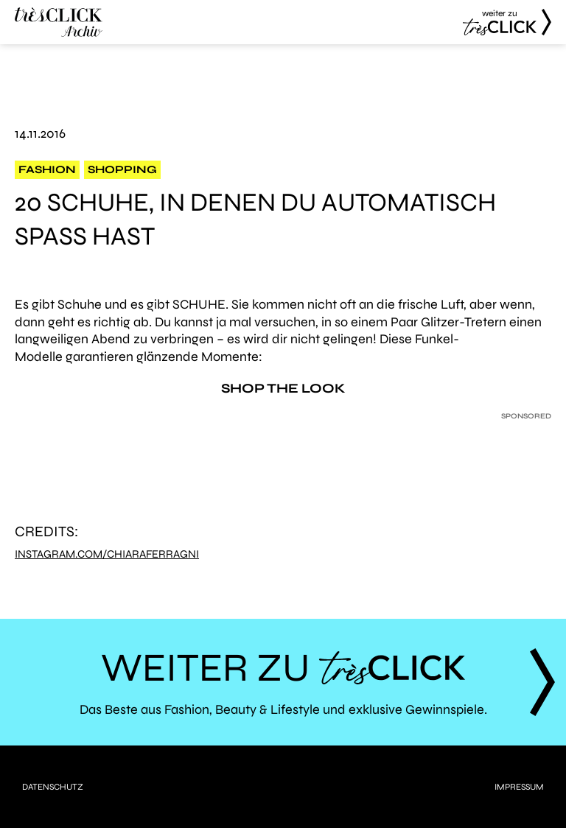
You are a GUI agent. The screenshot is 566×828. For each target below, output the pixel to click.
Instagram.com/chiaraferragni (107, 554)
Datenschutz (52, 787)
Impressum (519, 787)
